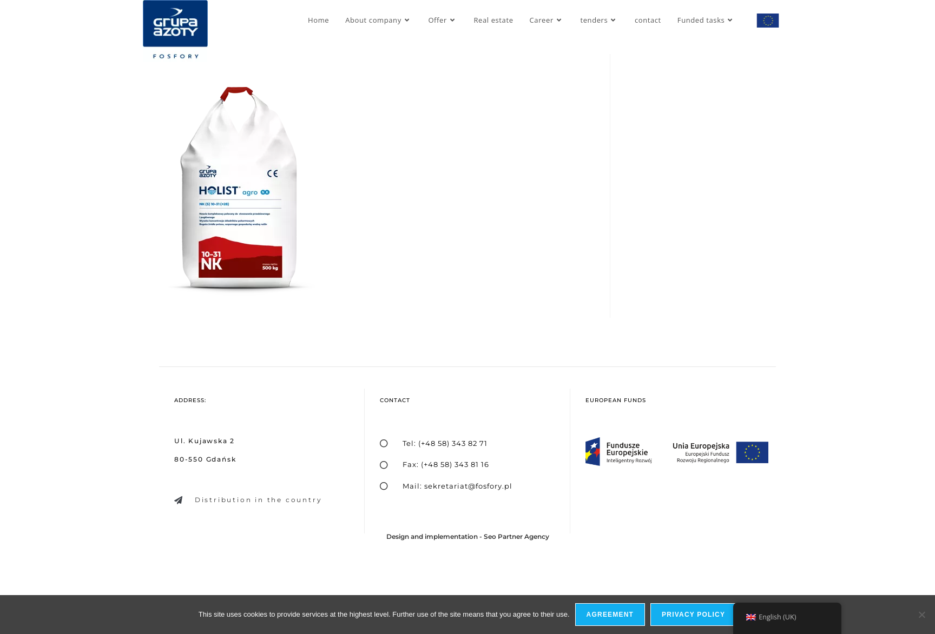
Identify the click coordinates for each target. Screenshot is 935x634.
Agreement (610, 614)
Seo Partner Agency (516, 536)
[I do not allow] (921, 614)
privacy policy (693, 614)
